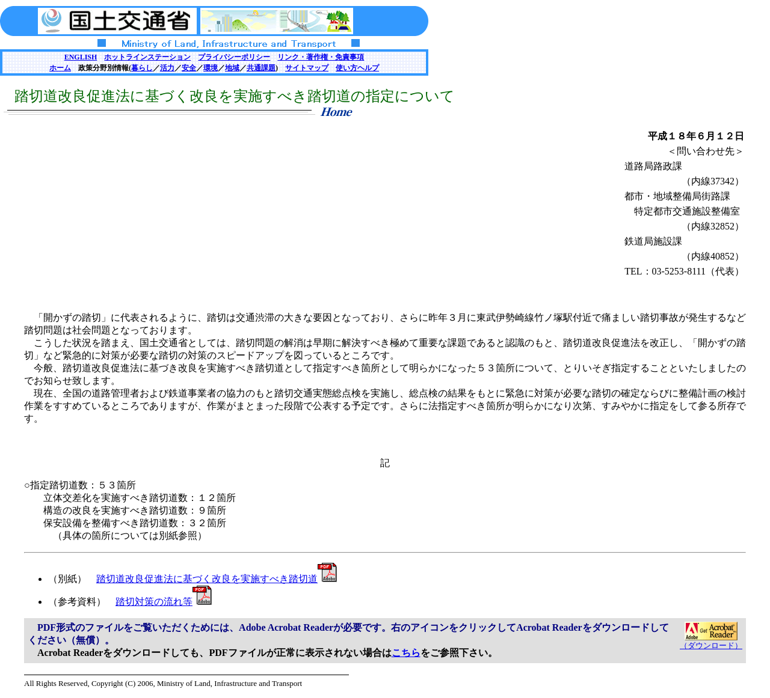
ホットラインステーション (147, 57)
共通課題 (261, 68)
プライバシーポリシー (234, 57)
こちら (406, 653)
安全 (189, 68)
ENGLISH (80, 57)
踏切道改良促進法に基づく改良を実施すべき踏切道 (216, 579)
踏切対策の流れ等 (164, 601)
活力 (167, 68)
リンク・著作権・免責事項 (320, 57)
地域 (232, 68)
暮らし (142, 68)
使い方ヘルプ (357, 68)
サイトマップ (306, 68)
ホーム (60, 68)
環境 (210, 68)
